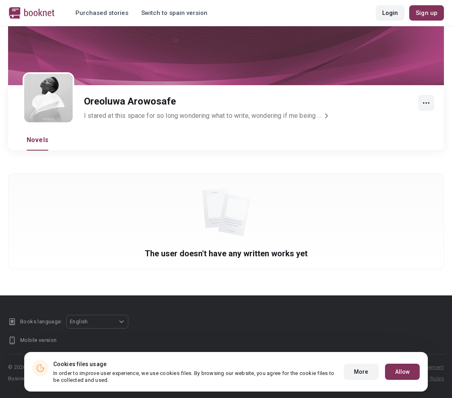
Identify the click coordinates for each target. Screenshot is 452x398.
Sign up (426, 13)
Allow (402, 372)
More (361, 372)
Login (390, 13)
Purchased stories (101, 13)
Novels (37, 140)
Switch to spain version (174, 13)
